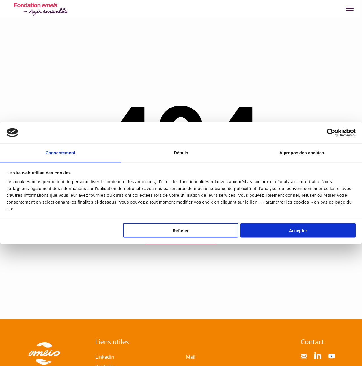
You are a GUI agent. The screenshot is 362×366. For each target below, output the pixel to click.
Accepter (298, 230)
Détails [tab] (181, 152)
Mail (190, 357)
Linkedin (104, 357)
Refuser (181, 230)
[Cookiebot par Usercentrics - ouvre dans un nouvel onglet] (331, 132)
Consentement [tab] (60, 152)
